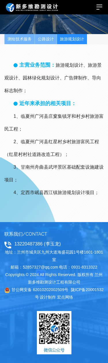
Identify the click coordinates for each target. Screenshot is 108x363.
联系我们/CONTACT (25, 234)
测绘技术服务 (19, 39)
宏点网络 (65, 297)
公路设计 (46, 39)
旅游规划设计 (72, 39)
